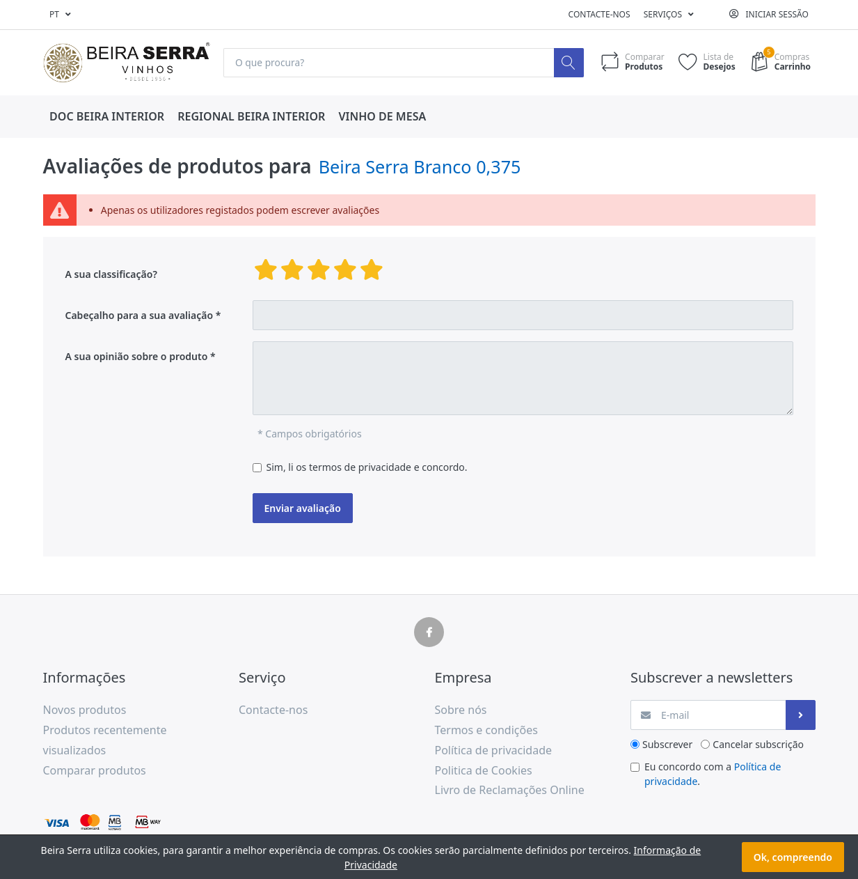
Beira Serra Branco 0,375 (420, 166)
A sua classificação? (111, 274)
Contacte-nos (599, 14)
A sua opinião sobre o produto (136, 357)
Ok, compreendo (793, 857)
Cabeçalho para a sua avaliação (139, 315)
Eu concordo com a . (712, 774)
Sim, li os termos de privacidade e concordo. (367, 467)
